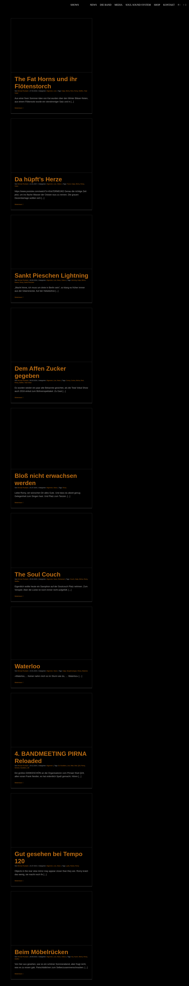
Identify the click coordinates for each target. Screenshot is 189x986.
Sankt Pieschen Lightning (51, 275)
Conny (68, 380)
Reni (71, 91)
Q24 (79, 766)
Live (55, 91)
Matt (72, 766)
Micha (68, 91)
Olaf (75, 766)
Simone (17, 768)
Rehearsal (61, 579)
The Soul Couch (38, 574)
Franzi (69, 184)
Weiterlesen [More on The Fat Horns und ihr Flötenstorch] (18, 108)
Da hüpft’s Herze (38, 179)
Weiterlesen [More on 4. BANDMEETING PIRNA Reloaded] (18, 783)
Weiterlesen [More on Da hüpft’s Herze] (18, 204)
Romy (76, 91)
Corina (73, 380)
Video (16, 186)
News (59, 280)
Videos (59, 184)
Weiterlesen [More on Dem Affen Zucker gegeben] (18, 397)
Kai (72, 957)
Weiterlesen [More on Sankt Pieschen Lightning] (18, 297)
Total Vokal (27, 382)
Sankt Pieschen (29, 282)
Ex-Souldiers (62, 766)
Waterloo (27, 666)
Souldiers (23, 768)
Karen (76, 957)
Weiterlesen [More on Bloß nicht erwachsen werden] (18, 502)
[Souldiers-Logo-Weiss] (12, 2)
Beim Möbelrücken (41, 952)
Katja (63, 91)
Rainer (17, 282)
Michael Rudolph (22, 91)
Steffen (81, 91)
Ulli (28, 768)
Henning (74, 280)
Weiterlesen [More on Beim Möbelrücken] (18, 974)
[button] (178, 4)
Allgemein (49, 91)
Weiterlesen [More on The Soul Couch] (18, 596)
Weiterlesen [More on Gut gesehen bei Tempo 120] (18, 881)
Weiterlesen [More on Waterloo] (18, 682)
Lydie (67, 866)
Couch (72, 579)
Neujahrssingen (72, 671)
